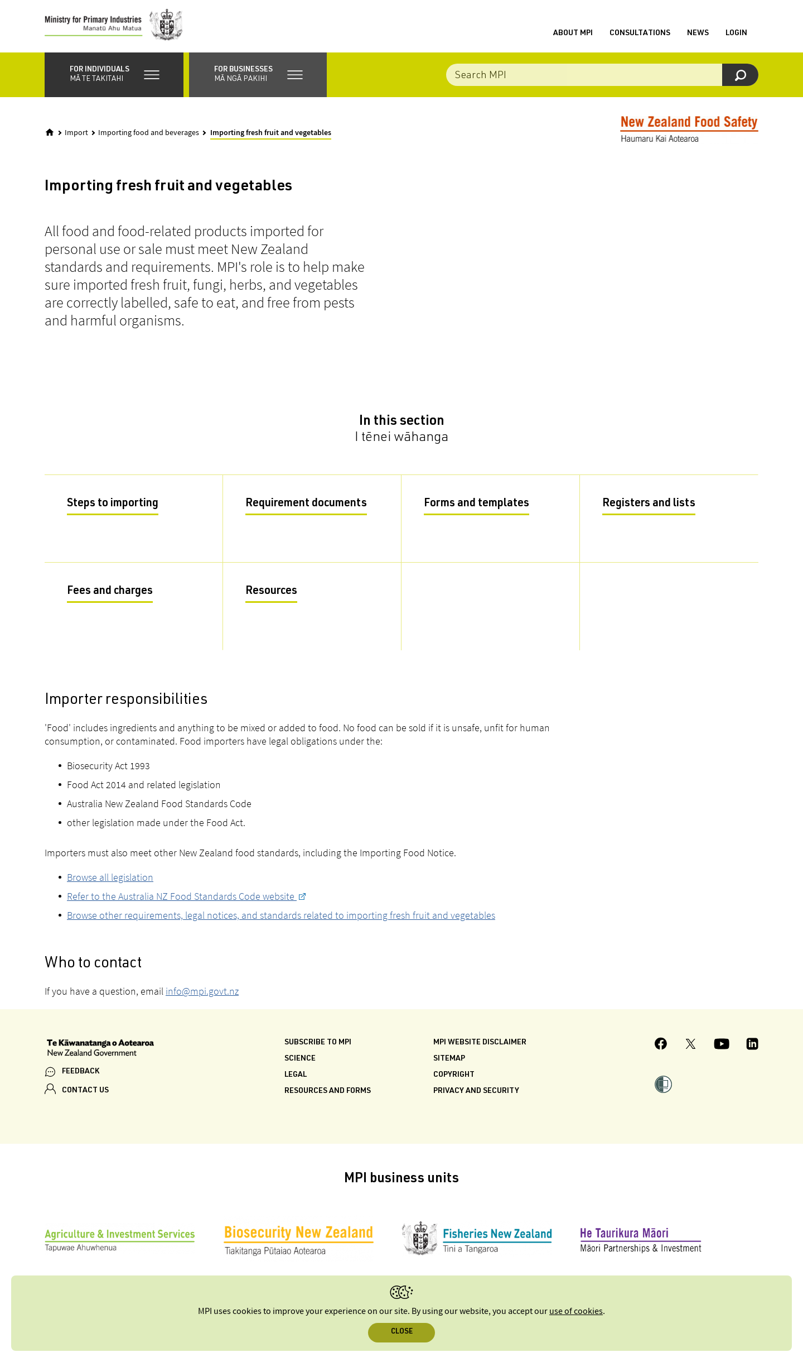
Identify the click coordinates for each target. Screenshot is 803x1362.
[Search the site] (602, 78)
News (698, 35)
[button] (114, 78)
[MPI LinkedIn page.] (752, 1049)
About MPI (573, 35)
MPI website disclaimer (479, 1046)
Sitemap (449, 1062)
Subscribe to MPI (317, 1046)
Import (76, 136)
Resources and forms (327, 1095)
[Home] (50, 136)
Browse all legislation (110, 880)
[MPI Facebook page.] (661, 1048)
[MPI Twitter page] (690, 1049)
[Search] (740, 78)
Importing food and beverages (148, 136)
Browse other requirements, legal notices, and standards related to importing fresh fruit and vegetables (281, 918)
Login (736, 35)
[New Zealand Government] (100, 1052)
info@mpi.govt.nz (202, 994)
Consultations (639, 35)
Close (402, 1332)
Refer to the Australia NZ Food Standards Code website (182, 899)
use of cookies (576, 1311)
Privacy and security (476, 1095)
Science (300, 1062)
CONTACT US (85, 1093)
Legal (295, 1078)
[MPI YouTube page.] (721, 1049)
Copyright (454, 1078)
